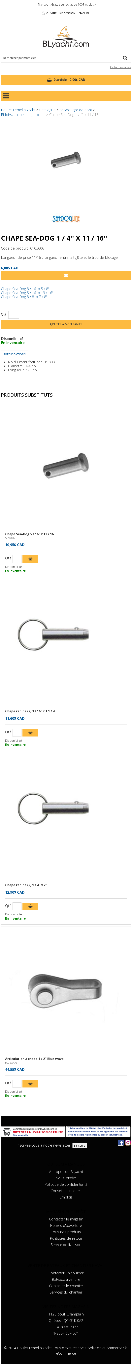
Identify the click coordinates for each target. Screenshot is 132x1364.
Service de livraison (66, 1244)
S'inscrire (79, 1145)
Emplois (66, 1197)
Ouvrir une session (61, 13)
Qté (3, 314)
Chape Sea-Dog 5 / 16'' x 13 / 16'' (27, 292)
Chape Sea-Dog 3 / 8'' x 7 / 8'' (24, 296)
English (84, 13)
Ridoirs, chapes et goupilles (23, 114)
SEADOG (10, 538)
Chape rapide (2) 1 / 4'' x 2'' (26, 885)
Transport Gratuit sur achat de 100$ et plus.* (67, 4)
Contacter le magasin (66, 1219)
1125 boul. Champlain (66, 1314)
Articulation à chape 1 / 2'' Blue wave (34, 1059)
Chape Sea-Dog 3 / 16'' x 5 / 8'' (25, 288)
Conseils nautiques (66, 1190)
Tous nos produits (66, 1231)
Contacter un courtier (66, 1273)
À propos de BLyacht (66, 1171)
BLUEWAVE (11, 1062)
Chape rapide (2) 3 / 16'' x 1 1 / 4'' (30, 711)
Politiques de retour (66, 1238)
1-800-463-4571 (66, 1333)
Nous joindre (66, 1178)
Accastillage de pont (75, 109)
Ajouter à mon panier (66, 324)
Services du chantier (66, 1292)
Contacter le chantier (66, 1285)
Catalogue (47, 109)
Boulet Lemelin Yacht (18, 109)
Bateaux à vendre (66, 1279)
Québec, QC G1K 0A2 (66, 1320)
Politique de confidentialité (66, 1184)
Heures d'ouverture (66, 1225)
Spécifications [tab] (15, 354)
